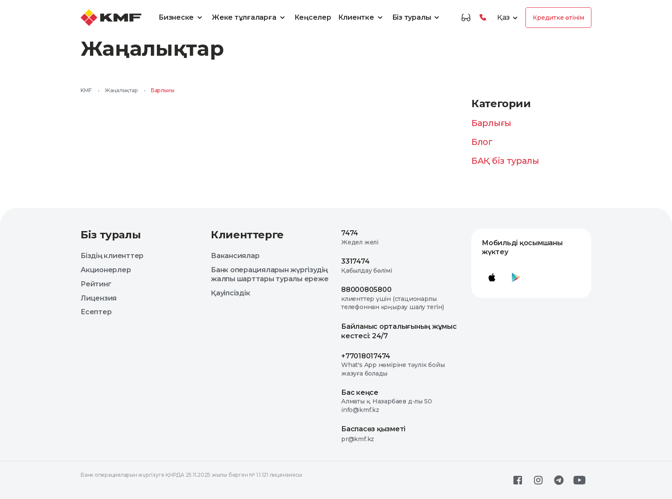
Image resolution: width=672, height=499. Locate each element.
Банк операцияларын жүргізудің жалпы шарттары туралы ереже (270, 274)
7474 (349, 233)
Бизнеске (182, 17)
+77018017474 (365, 356)
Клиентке (361, 17)
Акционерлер (106, 270)
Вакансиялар (235, 256)
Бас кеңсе (359, 392)
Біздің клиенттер (112, 256)
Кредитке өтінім (558, 17)
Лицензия (99, 298)
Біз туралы (417, 17)
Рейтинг (96, 284)
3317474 (355, 261)
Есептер (96, 312)
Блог (482, 142)
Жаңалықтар (121, 90)
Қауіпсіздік (230, 293)
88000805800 (366, 290)
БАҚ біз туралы (505, 161)
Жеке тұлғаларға (249, 17)
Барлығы (491, 123)
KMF (86, 90)
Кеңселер (312, 17)
